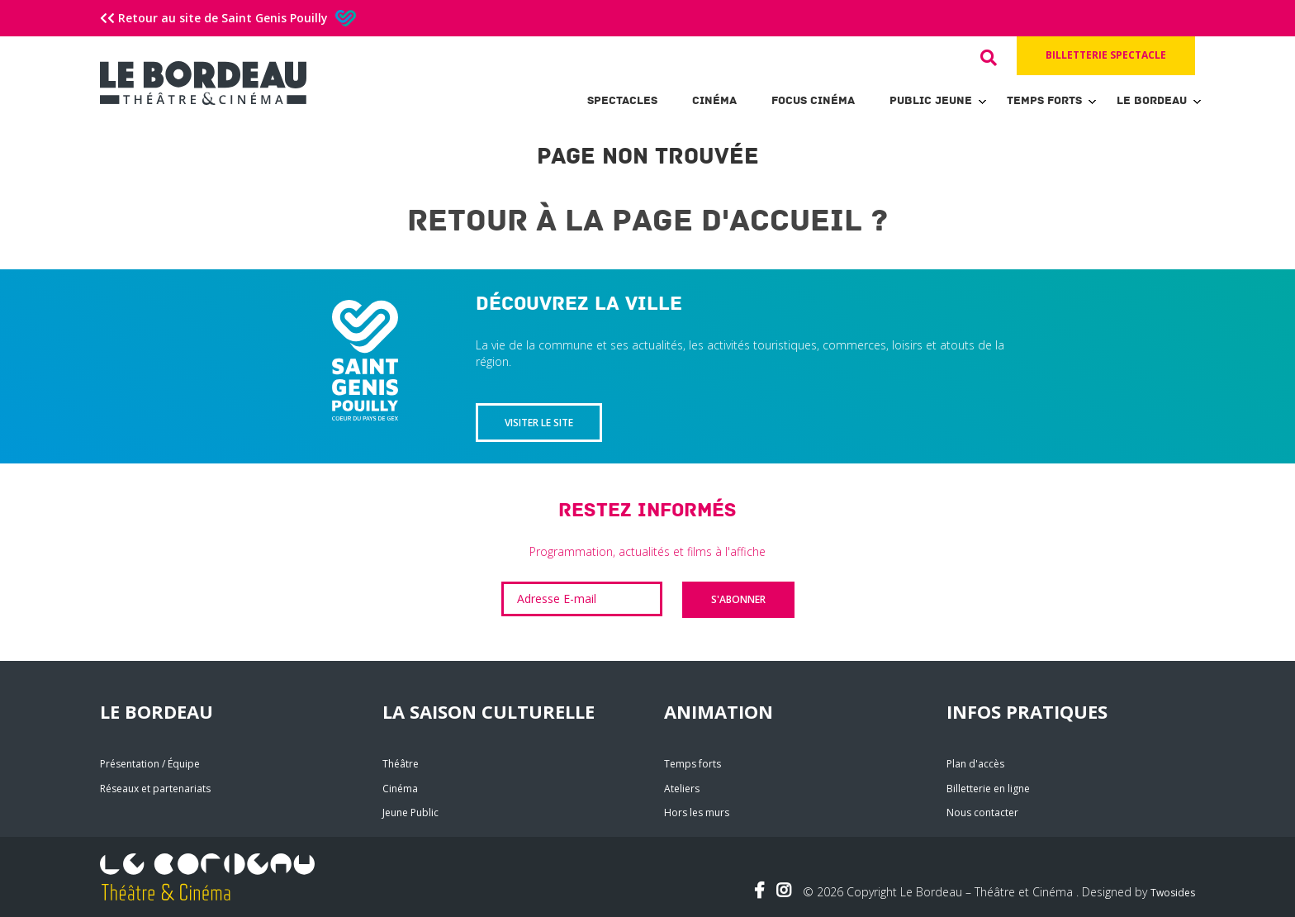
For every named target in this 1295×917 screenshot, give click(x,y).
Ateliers (682, 789)
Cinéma (400, 789)
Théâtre (400, 764)
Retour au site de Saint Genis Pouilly (228, 18)
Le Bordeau (1152, 100)
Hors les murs (696, 812)
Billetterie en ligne (988, 789)
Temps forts (1044, 100)
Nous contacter (982, 812)
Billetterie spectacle (1106, 55)
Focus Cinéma (813, 100)
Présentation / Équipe (150, 764)
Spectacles (622, 100)
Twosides (1172, 893)
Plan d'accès (975, 764)
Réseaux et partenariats (155, 789)
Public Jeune (930, 100)
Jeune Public (410, 812)
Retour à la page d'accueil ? (647, 221)
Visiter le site (539, 423)
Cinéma (714, 100)
